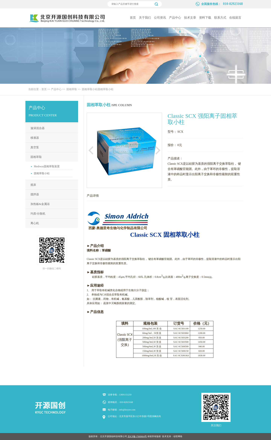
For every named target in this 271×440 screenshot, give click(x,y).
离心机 (34, 223)
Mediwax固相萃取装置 (47, 166)
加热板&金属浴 (40, 204)
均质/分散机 (37, 213)
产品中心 (175, 17)
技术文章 (190, 17)
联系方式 (220, 17)
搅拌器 (34, 194)
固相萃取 (71, 89)
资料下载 (205, 17)
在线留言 (235, 17)
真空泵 (34, 147)
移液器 (34, 137)
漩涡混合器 (37, 128)
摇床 (33, 184)
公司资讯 (160, 17)
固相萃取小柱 (90, 89)
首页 (133, 17)
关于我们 (145, 17)
